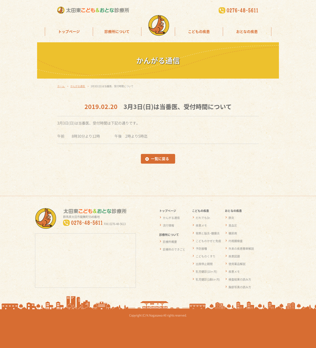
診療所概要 (170, 242)
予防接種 (201, 248)
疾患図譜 (234, 256)
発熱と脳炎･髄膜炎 (208, 233)
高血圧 (233, 225)
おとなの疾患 (247, 31)
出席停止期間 (204, 264)
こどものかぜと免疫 (208, 241)
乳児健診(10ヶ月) (206, 271)
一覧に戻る (160, 158)
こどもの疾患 (199, 31)
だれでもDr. (203, 218)
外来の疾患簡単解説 (241, 248)
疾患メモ (201, 225)
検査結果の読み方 (240, 279)
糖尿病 (233, 233)
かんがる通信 (171, 218)
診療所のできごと (174, 249)
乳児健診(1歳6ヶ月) (208, 279)
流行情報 (168, 225)
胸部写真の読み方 (240, 287)
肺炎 (231, 218)
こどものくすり (205, 256)
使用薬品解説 (237, 264)
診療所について (117, 31)
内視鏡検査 (236, 241)
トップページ (69, 31)
